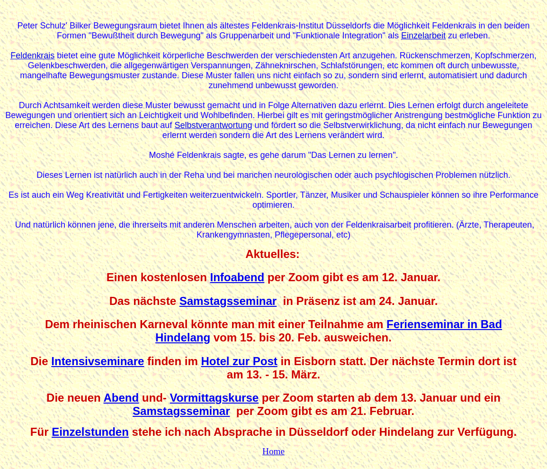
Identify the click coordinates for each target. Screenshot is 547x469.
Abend (121, 397)
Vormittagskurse (214, 397)
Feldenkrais (32, 55)
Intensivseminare (97, 361)
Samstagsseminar (228, 300)
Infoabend (237, 277)
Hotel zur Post (239, 361)
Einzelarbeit (423, 35)
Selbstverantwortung (213, 125)
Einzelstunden (90, 431)
